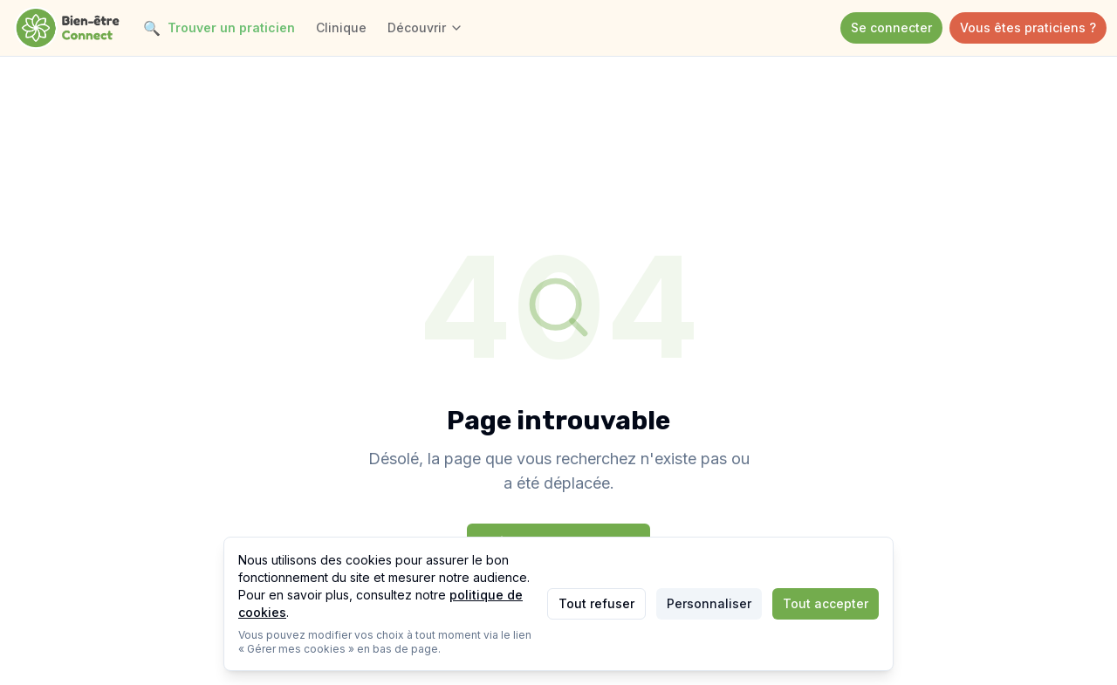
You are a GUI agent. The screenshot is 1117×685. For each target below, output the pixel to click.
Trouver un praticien (219, 27)
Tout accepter (825, 603)
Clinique (341, 27)
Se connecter (891, 27)
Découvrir (425, 27)
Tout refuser (596, 603)
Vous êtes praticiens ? (1028, 27)
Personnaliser (709, 603)
